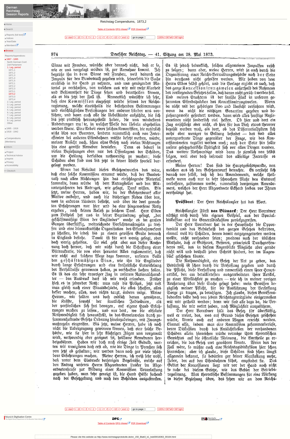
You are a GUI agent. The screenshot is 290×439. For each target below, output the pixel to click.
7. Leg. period (14, 115)
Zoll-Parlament (14, 64)
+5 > (108, 37)
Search (9, 29)
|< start (69, 37)
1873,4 (12, 99)
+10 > (116, 37)
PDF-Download (140, 29)
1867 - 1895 (12, 59)
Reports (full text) (16, 35)
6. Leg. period (14, 112)
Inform (8, 147)
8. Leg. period (14, 118)
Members (12, 45)
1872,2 (12, 86)
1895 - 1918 (12, 128)
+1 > (100, 37)
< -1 (92, 37)
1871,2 (12, 72)
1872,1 (12, 83)
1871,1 (12, 70)
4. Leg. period (14, 107)
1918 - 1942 (12, 131)
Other (10, 123)
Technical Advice (14, 155)
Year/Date (11, 41)
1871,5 (12, 80)
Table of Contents (106, 29)
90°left (169, 37)
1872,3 (12, 88)
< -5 (85, 37)
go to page (138, 37)
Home (8, 24)
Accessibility (12, 165)
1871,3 (12, 75)
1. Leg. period (14, 67)
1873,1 (12, 91)
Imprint (9, 158)
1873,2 (12, 94)
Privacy (10, 162)
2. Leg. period (14, 102)
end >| (125, 37)
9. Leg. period (14, 120)
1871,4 (12, 78)
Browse (9, 50)
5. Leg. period (14, 110)
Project (9, 152)
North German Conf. (17, 62)
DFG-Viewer (122, 29)
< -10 (77, 37)
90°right (178, 37)
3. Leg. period (14, 104)
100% (161, 37)
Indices (9, 38)
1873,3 (12, 96)
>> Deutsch (9, 170)
